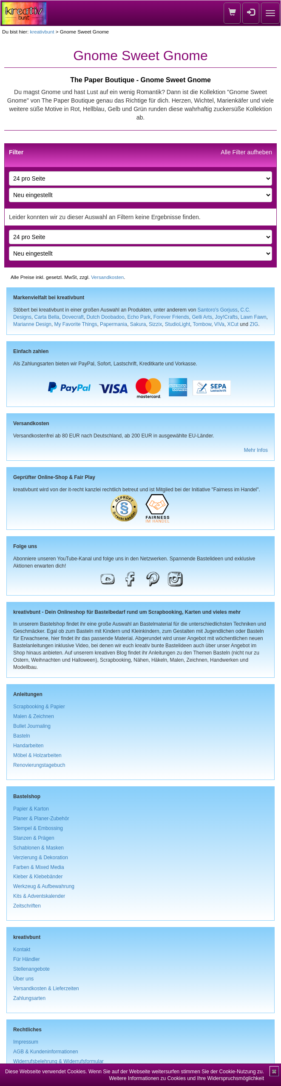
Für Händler (26, 959)
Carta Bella (47, 317)
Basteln (21, 736)
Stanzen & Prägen (33, 838)
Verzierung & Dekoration (40, 857)
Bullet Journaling (32, 726)
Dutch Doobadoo (106, 317)
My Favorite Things (75, 324)
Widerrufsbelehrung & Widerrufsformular (58, 1061)
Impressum (25, 1042)
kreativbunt (42, 31)
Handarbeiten (28, 746)
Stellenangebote (31, 969)
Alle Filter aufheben (246, 152)
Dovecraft (73, 317)
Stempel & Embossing (38, 828)
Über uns (23, 979)
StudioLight (177, 324)
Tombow (202, 324)
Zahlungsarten (29, 998)
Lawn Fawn (254, 317)
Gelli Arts (202, 317)
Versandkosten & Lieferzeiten (46, 988)
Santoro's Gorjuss (218, 310)
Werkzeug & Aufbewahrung (43, 886)
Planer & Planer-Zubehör (41, 818)
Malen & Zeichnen (33, 716)
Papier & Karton (31, 809)
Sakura (138, 324)
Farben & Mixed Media (38, 867)
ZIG (254, 324)
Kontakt (21, 949)
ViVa (219, 324)
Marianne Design (32, 324)
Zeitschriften (27, 906)
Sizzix (155, 324)
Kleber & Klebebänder (37, 877)
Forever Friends (171, 317)
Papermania (113, 324)
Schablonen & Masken (38, 848)
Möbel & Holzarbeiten (37, 755)
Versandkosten (107, 277)
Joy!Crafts (226, 317)
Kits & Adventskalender (39, 896)
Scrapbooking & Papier (39, 707)
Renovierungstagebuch (39, 765)
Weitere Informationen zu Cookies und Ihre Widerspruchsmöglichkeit (186, 1078)
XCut (232, 324)
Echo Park (138, 317)
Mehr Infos (256, 450)
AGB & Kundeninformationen (45, 1052)
